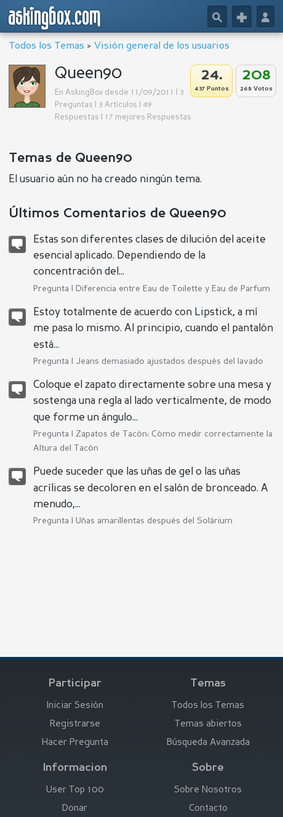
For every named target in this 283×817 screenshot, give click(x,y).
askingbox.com (55, 18)
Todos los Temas (46, 46)
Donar (74, 808)
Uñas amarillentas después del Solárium (154, 521)
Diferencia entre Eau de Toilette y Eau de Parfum (173, 288)
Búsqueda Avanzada (208, 742)
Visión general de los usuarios (161, 46)
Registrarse (75, 724)
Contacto (208, 808)
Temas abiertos (208, 724)
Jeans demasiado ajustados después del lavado (169, 361)
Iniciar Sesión (75, 705)
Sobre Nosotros (208, 790)
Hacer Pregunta (75, 742)
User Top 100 (75, 790)
